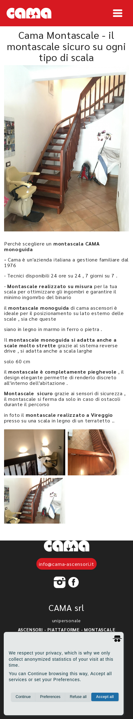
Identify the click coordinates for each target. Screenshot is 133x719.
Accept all (105, 697)
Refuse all (78, 697)
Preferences (50, 697)
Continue (23, 697)
